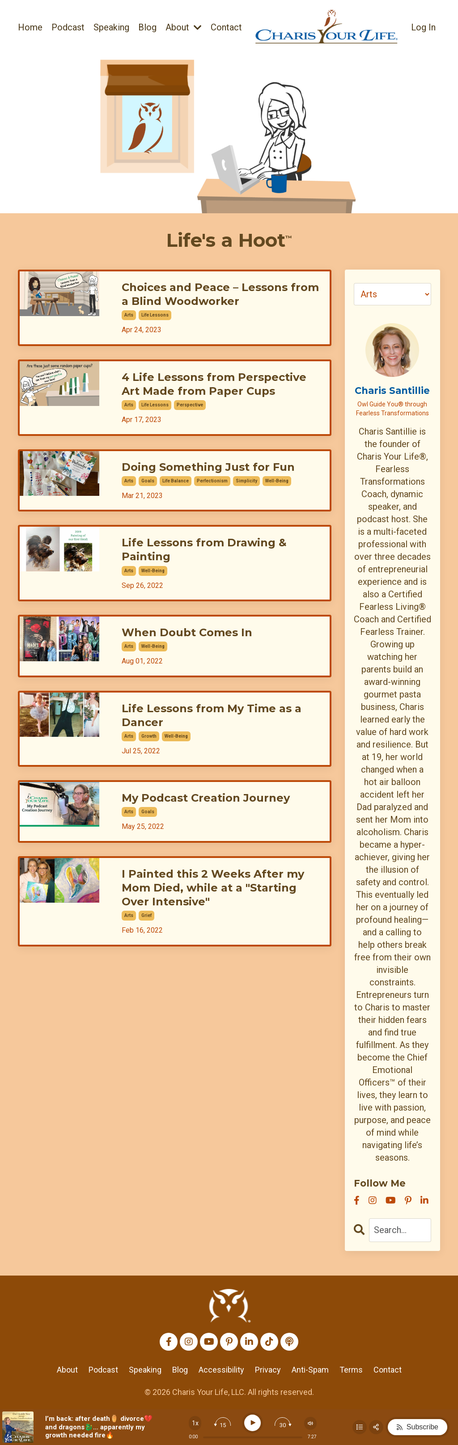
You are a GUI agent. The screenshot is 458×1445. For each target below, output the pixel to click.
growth (149, 736)
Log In (423, 27)
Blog (147, 27)
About (183, 27)
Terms (351, 1369)
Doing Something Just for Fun (208, 467)
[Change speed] (195, 1423)
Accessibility (221, 1369)
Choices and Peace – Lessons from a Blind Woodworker (220, 294)
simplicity (246, 480)
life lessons (155, 315)
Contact (226, 27)
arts (128, 315)
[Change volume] (310, 1423)
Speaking (111, 27)
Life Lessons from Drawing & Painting (204, 549)
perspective (190, 404)
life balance (175, 480)
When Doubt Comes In (187, 632)
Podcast (68, 27)
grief (146, 915)
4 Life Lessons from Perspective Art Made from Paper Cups (214, 384)
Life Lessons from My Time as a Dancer (211, 715)
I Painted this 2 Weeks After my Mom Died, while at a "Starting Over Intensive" (213, 887)
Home (30, 27)
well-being (276, 480)
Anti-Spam (310, 1369)
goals (147, 480)
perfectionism (212, 480)
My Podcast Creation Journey (206, 797)
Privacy (268, 1369)
